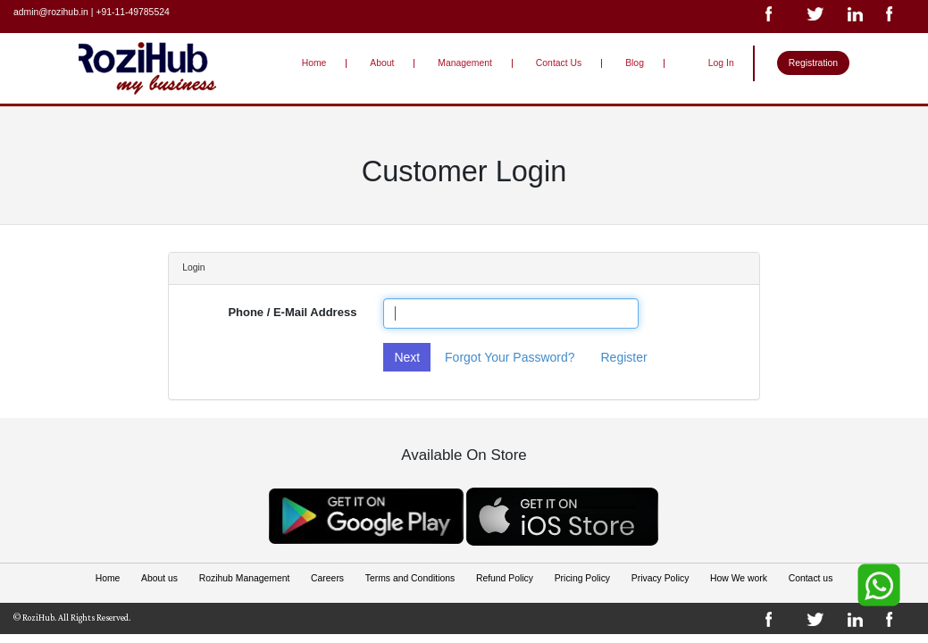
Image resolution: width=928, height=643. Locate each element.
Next (407, 357)
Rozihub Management (244, 578)
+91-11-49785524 (132, 12)
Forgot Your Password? (510, 357)
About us (160, 578)
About (383, 63)
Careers (327, 578)
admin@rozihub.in (50, 12)
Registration (813, 63)
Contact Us (558, 63)
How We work (738, 578)
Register (623, 357)
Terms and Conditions (410, 578)
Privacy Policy (659, 578)
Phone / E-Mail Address (292, 312)
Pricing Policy (581, 578)
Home (314, 63)
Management (465, 63)
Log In (721, 63)
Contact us (810, 578)
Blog (634, 63)
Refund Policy (504, 578)
